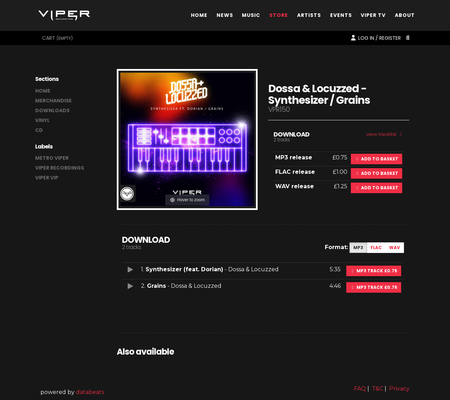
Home (199, 15)
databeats (90, 392)
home (42, 90)
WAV (394, 247)
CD (39, 130)
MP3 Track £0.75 (373, 271)
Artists (309, 15)
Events (341, 15)
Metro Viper (52, 157)
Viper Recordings (59, 167)
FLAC (376, 247)
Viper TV (373, 15)
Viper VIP (46, 177)
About (405, 15)
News (225, 15)
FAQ (360, 388)
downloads (52, 110)
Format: (336, 247)
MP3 (358, 247)
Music (251, 15)
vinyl (42, 120)
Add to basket (376, 159)
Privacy (399, 388)
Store (278, 15)
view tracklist (385, 134)
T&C (377, 388)
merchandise (53, 100)
